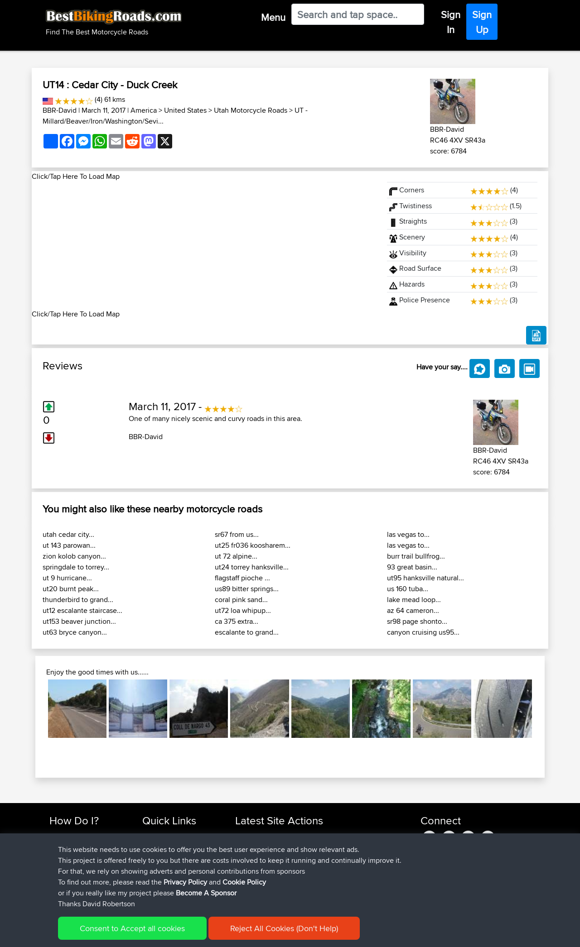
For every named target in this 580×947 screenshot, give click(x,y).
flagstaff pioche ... (242, 578)
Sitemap (134, 933)
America (143, 110)
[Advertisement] (204, 245)
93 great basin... (412, 567)
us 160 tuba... (407, 589)
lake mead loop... (414, 599)
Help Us (154, 890)
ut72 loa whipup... (243, 610)
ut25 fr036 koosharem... (252, 545)
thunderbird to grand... (78, 599)
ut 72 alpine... (236, 556)
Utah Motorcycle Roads (250, 110)
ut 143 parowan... (69, 545)
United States (185, 110)
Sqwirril (247, 879)
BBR (285, 836)
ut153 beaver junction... (79, 621)
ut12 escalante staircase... (82, 610)
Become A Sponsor (78, 879)
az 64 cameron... (413, 610)
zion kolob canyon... (74, 556)
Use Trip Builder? (74, 846)
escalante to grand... (247, 632)
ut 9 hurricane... (67, 578)
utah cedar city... (68, 534)
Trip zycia (332, 846)
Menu (273, 17)
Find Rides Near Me (78, 836)
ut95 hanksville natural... (425, 578)
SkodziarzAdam (259, 846)
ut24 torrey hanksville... (252, 567)
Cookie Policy (216, 933)
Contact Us (158, 879)
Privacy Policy (171, 933)
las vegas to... (408, 534)
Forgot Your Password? (84, 868)
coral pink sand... (241, 599)
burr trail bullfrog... (416, 556)
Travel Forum (161, 846)
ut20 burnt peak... (71, 589)
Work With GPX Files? (80, 857)
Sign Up (482, 22)
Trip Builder (159, 857)
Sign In (450, 22)
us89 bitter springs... (247, 589)
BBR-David (60, 110)
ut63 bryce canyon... (75, 632)
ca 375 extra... (236, 621)
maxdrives (251, 868)
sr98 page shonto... (417, 621)
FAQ (55, 890)
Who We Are (160, 868)
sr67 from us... (237, 534)
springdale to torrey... (76, 567)
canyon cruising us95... (423, 632)
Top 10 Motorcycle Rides (178, 836)
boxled (246, 836)
